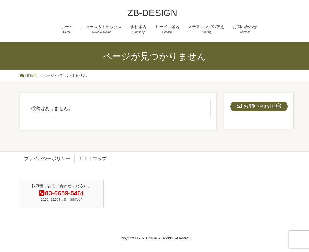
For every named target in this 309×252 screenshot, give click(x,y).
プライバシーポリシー (47, 158)
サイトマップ (93, 158)
